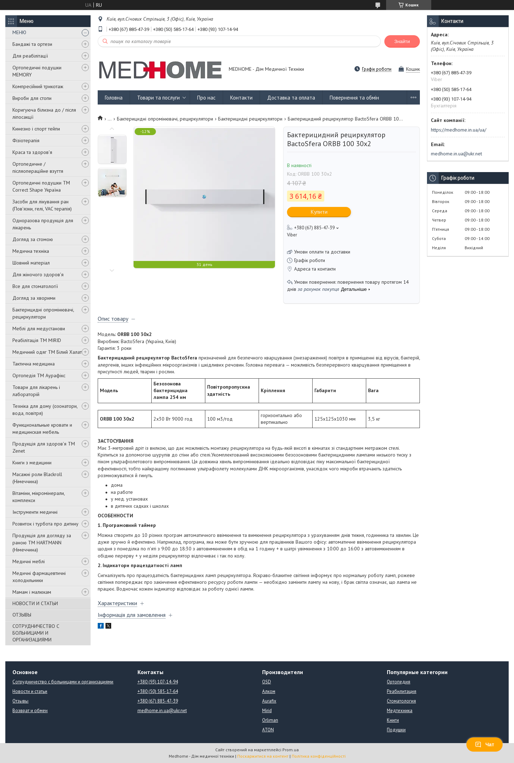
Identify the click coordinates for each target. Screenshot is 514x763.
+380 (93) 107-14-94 (157, 682)
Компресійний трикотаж (37, 86)
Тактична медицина (33, 364)
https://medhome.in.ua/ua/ (458, 130)
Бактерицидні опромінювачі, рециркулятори (43, 313)
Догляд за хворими (33, 298)
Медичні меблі (28, 561)
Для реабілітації (30, 56)
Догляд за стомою (32, 239)
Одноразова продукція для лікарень (42, 224)
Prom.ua (290, 749)
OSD (266, 682)
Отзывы (20, 701)
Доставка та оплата (291, 97)
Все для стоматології (35, 286)
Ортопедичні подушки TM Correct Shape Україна (41, 186)
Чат (484, 744)
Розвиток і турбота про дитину (45, 524)
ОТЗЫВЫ (21, 615)
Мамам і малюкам (31, 592)
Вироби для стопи (32, 98)
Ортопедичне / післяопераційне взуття (37, 167)
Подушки (396, 730)
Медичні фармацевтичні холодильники (39, 576)
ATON (268, 730)
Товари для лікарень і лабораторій (36, 390)
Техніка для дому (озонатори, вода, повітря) (44, 409)
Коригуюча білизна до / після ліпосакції (44, 113)
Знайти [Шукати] (402, 41)
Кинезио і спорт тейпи (36, 129)
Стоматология (401, 701)
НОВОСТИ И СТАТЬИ (35, 603)
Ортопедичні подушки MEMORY (36, 71)
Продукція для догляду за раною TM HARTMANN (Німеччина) (41, 542)
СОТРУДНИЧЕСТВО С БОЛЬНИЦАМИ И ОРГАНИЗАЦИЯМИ (35, 633)
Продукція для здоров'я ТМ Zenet (43, 447)
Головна (114, 97)
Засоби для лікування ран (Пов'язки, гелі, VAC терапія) (42, 205)
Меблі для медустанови (38, 328)
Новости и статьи (29, 691)
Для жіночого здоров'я (38, 274)
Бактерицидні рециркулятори (250, 119)
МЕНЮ (19, 32)
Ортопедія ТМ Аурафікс (38, 375)
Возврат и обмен (30, 711)
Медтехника (399, 711)
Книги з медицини (32, 462)
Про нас (206, 97)
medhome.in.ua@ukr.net (456, 153)
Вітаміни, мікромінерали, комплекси (38, 496)
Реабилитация (401, 691)
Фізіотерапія (25, 140)
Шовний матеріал (31, 263)
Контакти (241, 97)
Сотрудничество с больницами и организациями (62, 682)
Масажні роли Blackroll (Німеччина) (37, 478)
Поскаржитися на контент (262, 756)
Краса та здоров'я (32, 152)
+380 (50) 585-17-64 (157, 691)
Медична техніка (30, 251)
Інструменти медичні (35, 512)
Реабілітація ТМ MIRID (36, 340)
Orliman (270, 720)
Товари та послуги (158, 97)
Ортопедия (398, 682)
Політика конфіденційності (319, 756)
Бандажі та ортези (32, 44)
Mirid (267, 711)
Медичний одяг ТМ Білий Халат (47, 352)
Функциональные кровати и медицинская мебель (42, 428)
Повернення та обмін (354, 97)
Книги (393, 720)
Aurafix (269, 701)
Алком (268, 691)
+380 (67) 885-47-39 (157, 701)
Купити (319, 211)
